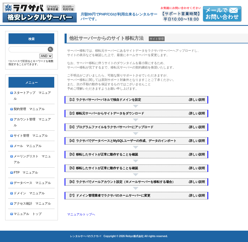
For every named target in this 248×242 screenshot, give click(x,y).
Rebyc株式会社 (135, 236)
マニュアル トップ (28, 214)
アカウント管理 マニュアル (32, 122)
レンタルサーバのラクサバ (85, 236)
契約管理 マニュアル (29, 109)
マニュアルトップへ (81, 214)
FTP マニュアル (26, 172)
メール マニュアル (28, 146)
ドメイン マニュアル (29, 193)
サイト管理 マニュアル (31, 135)
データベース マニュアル (32, 183)
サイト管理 (157, 38)
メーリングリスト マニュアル (32, 159)
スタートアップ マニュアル (32, 95)
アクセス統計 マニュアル (32, 203)
